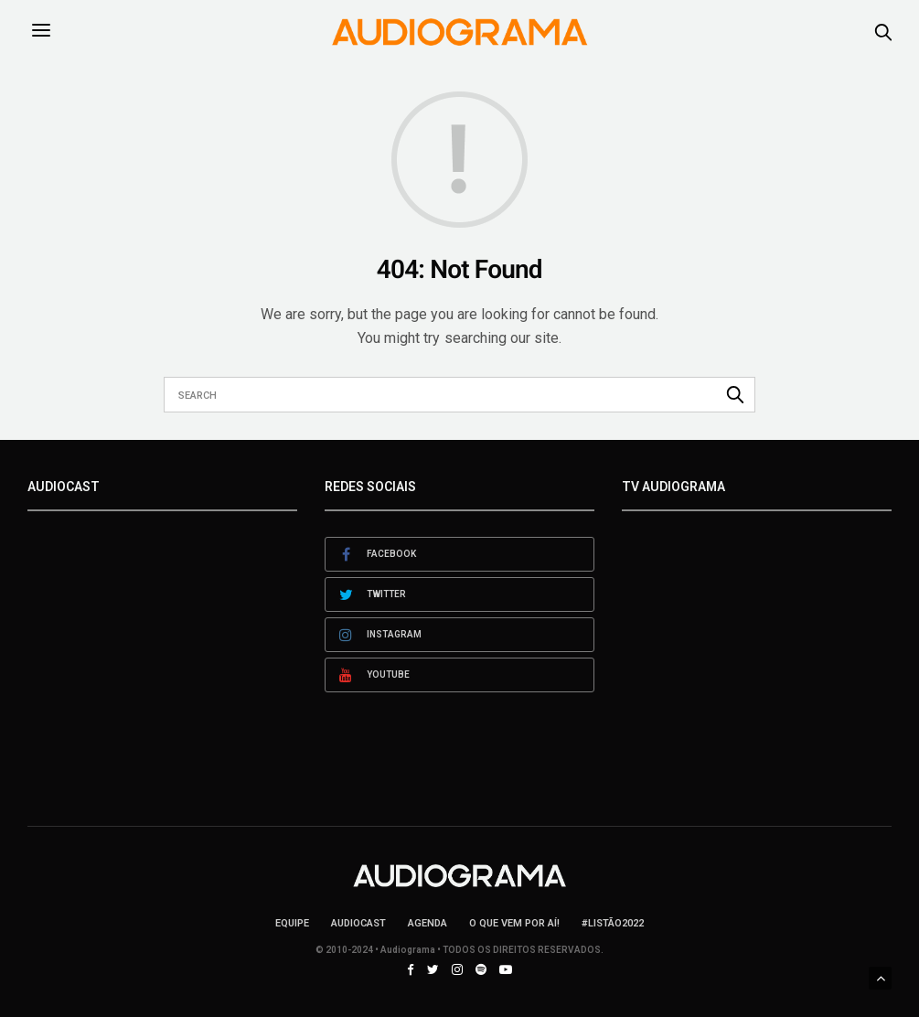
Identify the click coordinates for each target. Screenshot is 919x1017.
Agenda (427, 923)
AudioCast (358, 923)
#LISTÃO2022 (613, 923)
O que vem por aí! (514, 923)
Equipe (292, 923)
